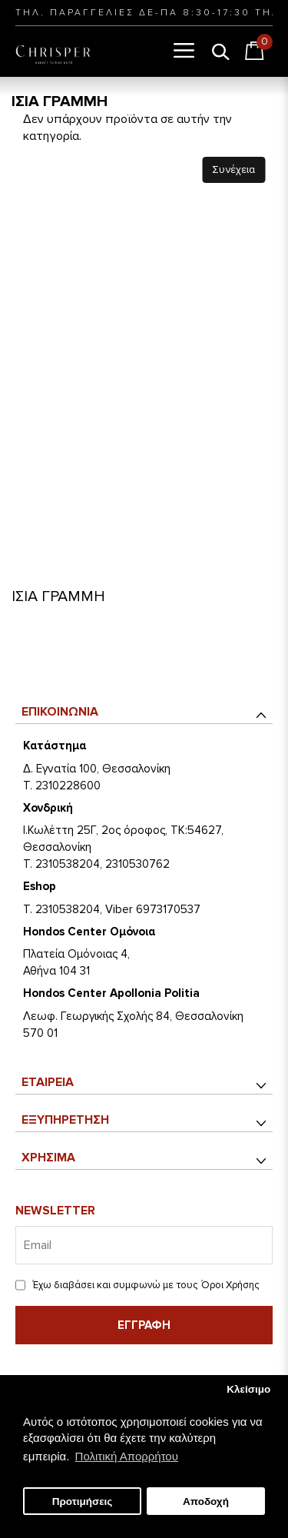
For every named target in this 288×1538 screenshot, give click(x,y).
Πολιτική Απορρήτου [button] (126, 1456)
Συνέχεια (233, 169)
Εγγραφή (144, 1325)
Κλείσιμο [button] (248, 1389)
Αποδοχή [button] (206, 1501)
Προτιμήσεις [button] (82, 1501)
